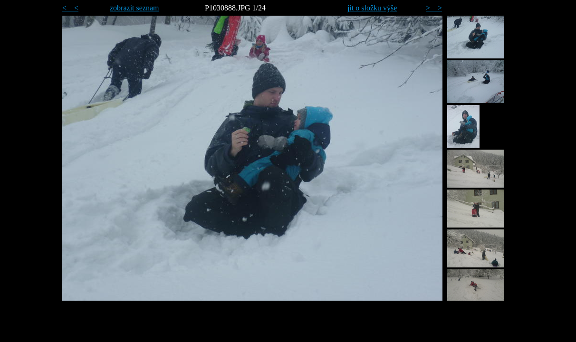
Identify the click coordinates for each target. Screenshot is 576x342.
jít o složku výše (372, 8)
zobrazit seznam (134, 8)
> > (434, 8)
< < (70, 8)
